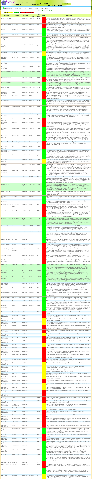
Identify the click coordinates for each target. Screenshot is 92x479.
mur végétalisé (26, 3)
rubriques (66, 4)
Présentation (69, 1)
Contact (77, 1)
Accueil (64, 1)
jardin (44, 3)
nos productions (16, 5)
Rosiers (30, 8)
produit (35, 5)
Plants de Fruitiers (17, 8)
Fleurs (25, 8)
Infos (74, 1)
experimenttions (55, 5)
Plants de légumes (8, 8)
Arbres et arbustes (44, 8)
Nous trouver (83, 1)
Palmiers (36, 8)
